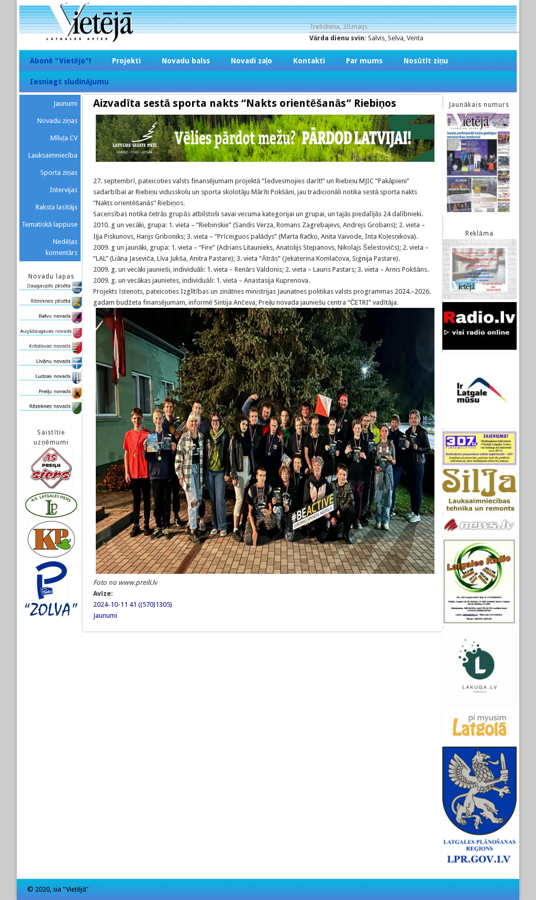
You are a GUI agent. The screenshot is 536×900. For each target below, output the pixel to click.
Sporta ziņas (58, 172)
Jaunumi (105, 615)
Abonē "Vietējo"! (60, 61)
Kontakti (309, 61)
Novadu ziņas (57, 121)
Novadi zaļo (252, 61)
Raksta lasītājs (56, 207)
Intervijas (63, 190)
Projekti (126, 61)
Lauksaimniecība (53, 155)
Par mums (364, 61)
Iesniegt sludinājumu (69, 81)
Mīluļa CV (64, 138)
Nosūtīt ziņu (426, 61)
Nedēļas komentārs (61, 247)
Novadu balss (186, 61)
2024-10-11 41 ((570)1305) (132, 604)
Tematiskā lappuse (49, 224)
